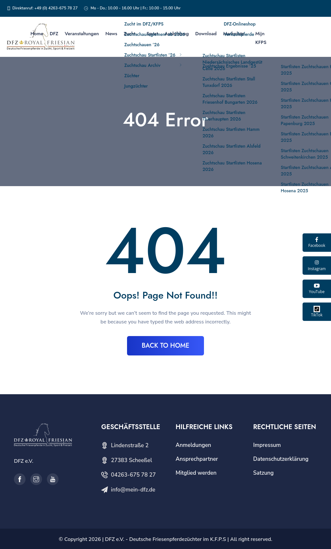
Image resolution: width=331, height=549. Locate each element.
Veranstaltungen (82, 33)
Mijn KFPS (260, 38)
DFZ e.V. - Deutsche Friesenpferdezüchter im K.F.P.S (165, 539)
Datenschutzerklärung (280, 459)
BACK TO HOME (165, 345)
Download (206, 33)
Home (36, 33)
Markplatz (233, 33)
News (111, 33)
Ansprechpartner (197, 459)
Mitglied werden (196, 473)
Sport (152, 33)
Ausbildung (177, 33)
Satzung (263, 473)
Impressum (267, 445)
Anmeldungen (193, 445)
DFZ (54, 33)
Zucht (129, 33)
